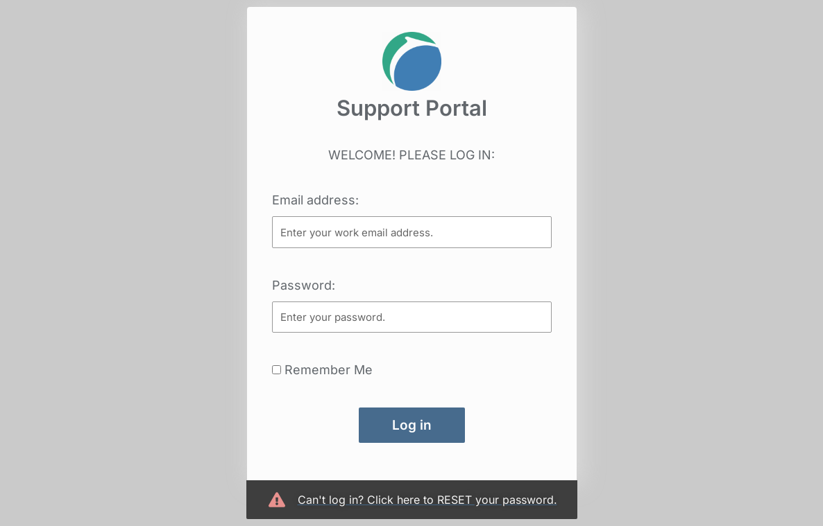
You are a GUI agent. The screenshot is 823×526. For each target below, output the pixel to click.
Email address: (315, 200)
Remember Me (322, 369)
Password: (303, 285)
